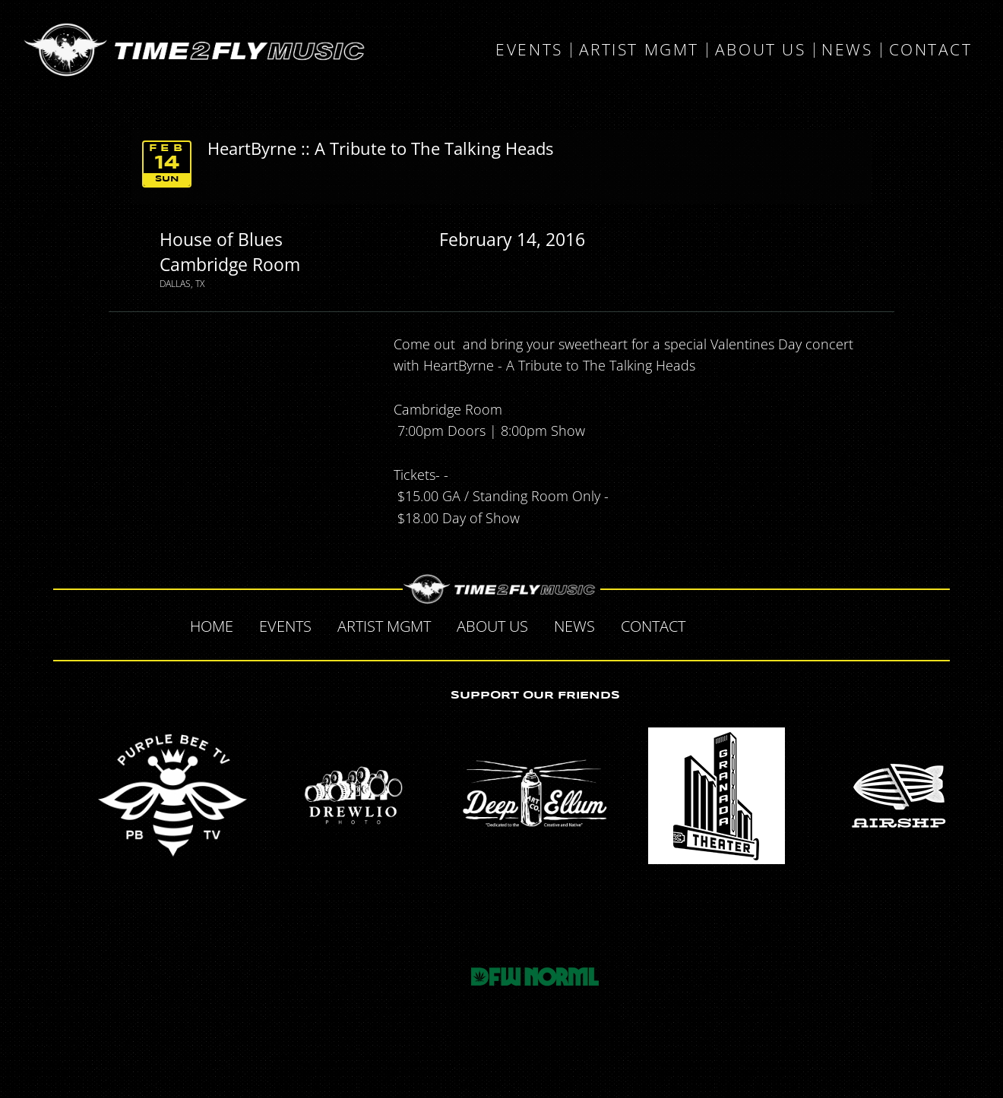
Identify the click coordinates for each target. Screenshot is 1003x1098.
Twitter (746, 624)
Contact (931, 50)
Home (211, 626)
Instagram (810, 624)
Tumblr (778, 624)
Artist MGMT (639, 50)
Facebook (714, 624)
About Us (760, 50)
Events (528, 50)
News (846, 50)
